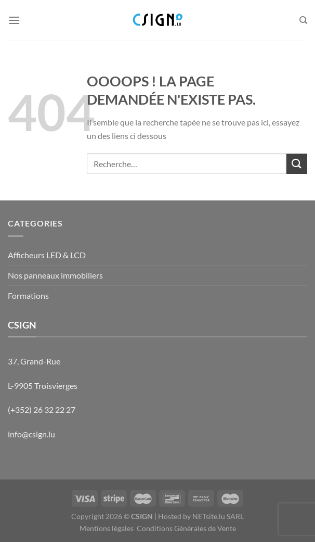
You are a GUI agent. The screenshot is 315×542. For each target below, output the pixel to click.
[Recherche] (303, 20)
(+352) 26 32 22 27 (41, 409)
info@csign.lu (31, 434)
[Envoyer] (296, 164)
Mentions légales (107, 528)
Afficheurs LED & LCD (47, 255)
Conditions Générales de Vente (186, 528)
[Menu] (14, 20)
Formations (28, 295)
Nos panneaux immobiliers (55, 275)
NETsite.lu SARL (218, 516)
